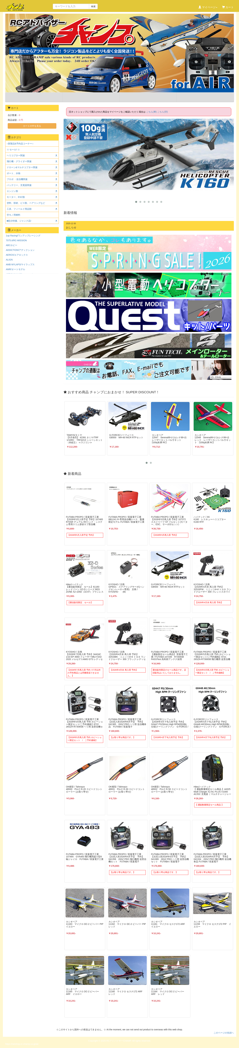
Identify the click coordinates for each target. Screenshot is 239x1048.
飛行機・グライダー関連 (19, 161)
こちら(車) (151, 111)
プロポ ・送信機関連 (17, 179)
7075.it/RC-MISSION (16, 240)
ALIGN (9, 259)
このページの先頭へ (224, 1032)
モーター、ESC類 (16, 197)
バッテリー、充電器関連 (19, 185)
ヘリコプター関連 (16, 155)
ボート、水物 (13, 173)
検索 (93, 6)
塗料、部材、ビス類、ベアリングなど (26, 203)
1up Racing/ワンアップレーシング (23, 235)
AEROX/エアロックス (17, 255)
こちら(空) (162, 111)
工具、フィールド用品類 (19, 209)
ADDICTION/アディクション (20, 250)
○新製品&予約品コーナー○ (20, 143)
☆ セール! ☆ (13, 149)
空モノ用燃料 (13, 215)
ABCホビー (11, 245)
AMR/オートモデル (15, 269)
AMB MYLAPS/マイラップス (20, 264)
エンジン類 (12, 191)
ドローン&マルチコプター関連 (22, 167)
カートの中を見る (32, 126)
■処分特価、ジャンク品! (19, 221)
